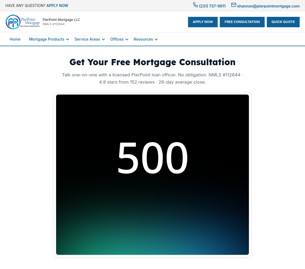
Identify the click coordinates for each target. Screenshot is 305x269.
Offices (117, 39)
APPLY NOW (57, 5)
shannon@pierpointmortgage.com (265, 6)
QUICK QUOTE (283, 22)
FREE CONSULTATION (242, 22)
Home (15, 39)
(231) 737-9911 (209, 6)
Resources (143, 39)
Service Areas (87, 39)
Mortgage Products (46, 39)
